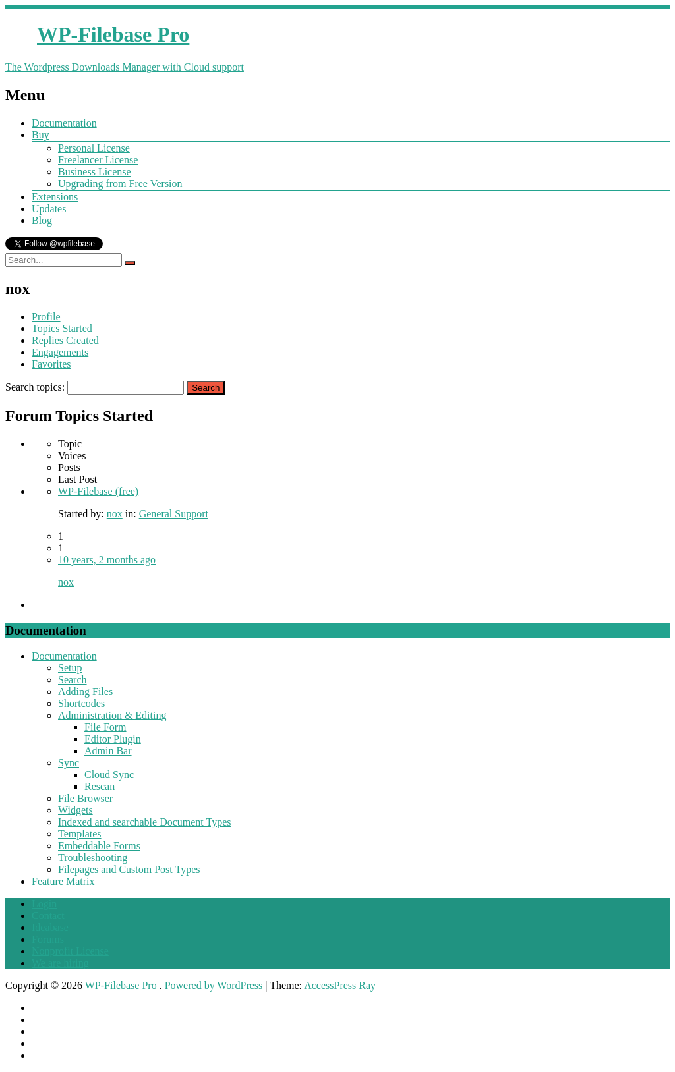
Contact (48, 915)
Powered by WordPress (214, 985)
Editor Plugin (112, 739)
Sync (68, 762)
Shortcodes (81, 703)
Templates (80, 833)
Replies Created (65, 340)
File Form (105, 727)
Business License (94, 171)
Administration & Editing (112, 715)
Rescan (99, 786)
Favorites (51, 364)
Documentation (64, 122)
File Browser (85, 798)
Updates (49, 208)
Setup (70, 667)
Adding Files (85, 691)
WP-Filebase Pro (122, 985)
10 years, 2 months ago (107, 559)
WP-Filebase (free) (98, 491)
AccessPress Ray (340, 985)
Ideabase (50, 927)
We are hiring (60, 963)
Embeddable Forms (99, 845)
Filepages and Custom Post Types (129, 869)
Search (72, 679)
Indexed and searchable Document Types (144, 822)
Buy (40, 134)
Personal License (94, 148)
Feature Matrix (63, 881)
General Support (173, 513)
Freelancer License (98, 159)
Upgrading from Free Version (120, 183)
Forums (48, 939)
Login (44, 903)
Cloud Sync (109, 774)
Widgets (75, 810)
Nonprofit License (70, 951)
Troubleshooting (92, 857)
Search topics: (35, 387)
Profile (46, 316)
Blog (42, 220)
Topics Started (62, 328)
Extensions (55, 196)
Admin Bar (108, 750)
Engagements (60, 352)
